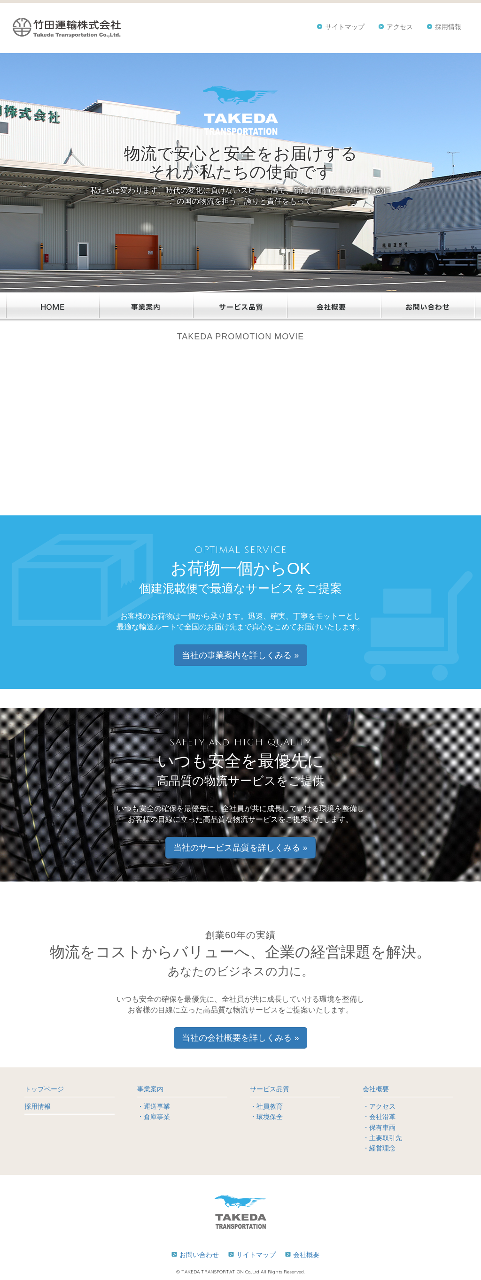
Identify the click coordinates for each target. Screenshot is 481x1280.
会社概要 (376, 1089)
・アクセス (379, 1106)
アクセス (400, 27)
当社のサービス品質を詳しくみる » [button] (240, 847)
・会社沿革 (379, 1116)
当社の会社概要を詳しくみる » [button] (240, 1037)
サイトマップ (345, 27)
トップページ (44, 1089)
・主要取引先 (382, 1138)
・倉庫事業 (153, 1116)
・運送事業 (153, 1106)
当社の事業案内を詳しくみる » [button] (240, 655)
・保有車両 (379, 1127)
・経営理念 (379, 1148)
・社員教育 (266, 1106)
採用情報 (448, 27)
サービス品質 (269, 1089)
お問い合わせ (199, 1254)
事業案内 (150, 1089)
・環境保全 (266, 1116)
